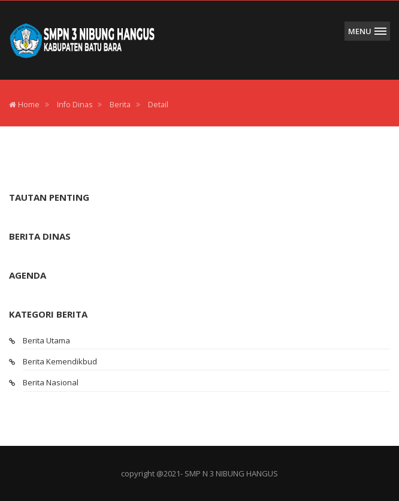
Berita (120, 104)
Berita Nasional (50, 382)
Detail (158, 104)
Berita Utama (46, 340)
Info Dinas (74, 104)
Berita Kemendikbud (60, 361)
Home (24, 104)
